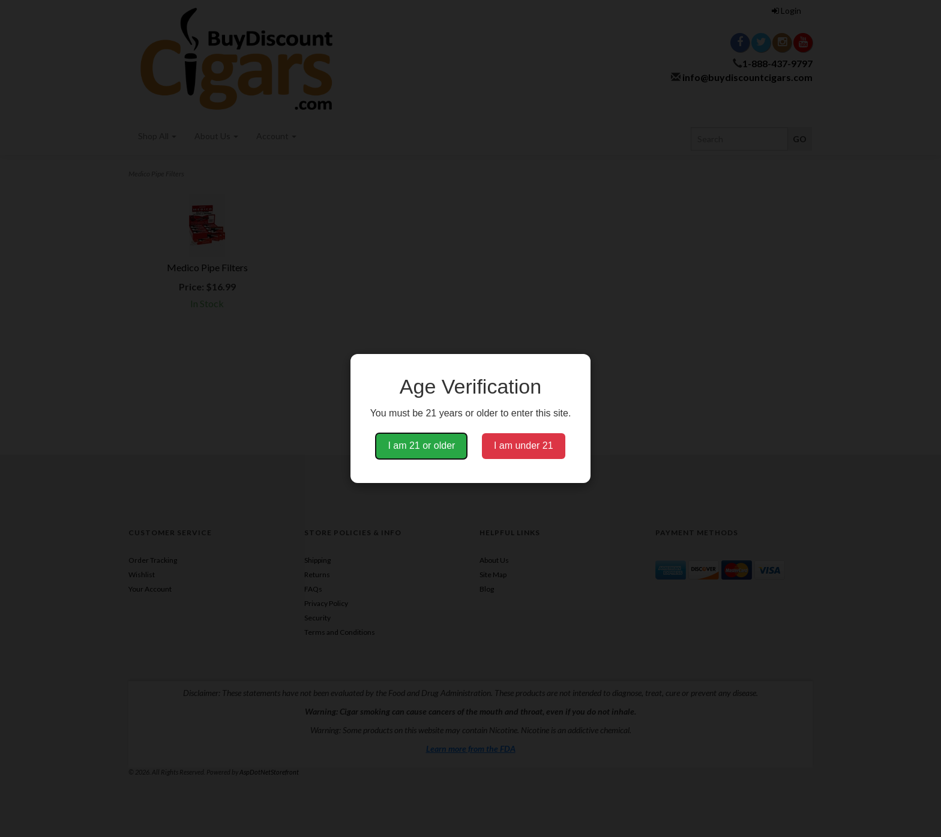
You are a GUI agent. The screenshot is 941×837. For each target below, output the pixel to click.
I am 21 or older (421, 445)
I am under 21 (523, 445)
